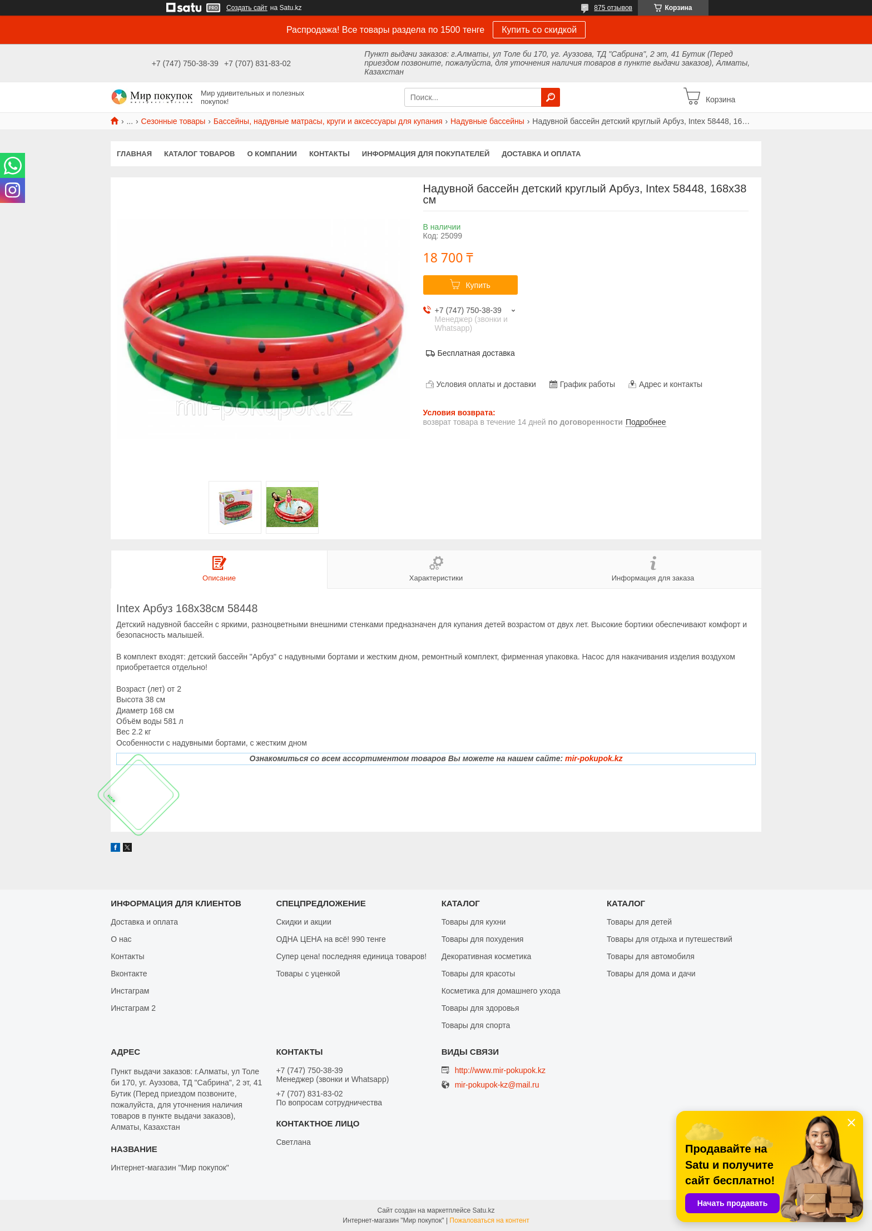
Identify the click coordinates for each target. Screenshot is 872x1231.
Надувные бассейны (487, 121)
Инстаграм (130, 990)
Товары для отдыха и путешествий (669, 939)
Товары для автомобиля (651, 956)
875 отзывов (613, 8)
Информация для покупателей (425, 154)
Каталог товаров (199, 154)
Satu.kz (483, 1210)
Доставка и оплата (541, 154)
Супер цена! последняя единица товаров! (351, 956)
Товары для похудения (483, 939)
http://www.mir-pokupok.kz (500, 1070)
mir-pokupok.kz (593, 758)
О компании (272, 154)
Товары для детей (639, 921)
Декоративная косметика (487, 956)
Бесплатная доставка (476, 353)
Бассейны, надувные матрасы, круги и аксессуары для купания (328, 121)
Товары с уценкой (308, 973)
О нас (121, 939)
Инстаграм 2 (133, 1008)
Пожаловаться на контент (489, 1220)
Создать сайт (246, 8)
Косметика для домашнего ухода (501, 990)
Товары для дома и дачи (651, 973)
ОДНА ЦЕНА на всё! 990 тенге (330, 939)
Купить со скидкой (539, 29)
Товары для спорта (476, 1025)
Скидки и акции (303, 921)
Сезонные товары (173, 121)
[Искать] (550, 97)
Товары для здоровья (480, 1008)
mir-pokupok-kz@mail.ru (497, 1085)
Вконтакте (129, 973)
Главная (134, 154)
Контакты (329, 154)
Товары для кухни (474, 921)
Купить (477, 285)
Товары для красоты (479, 973)
